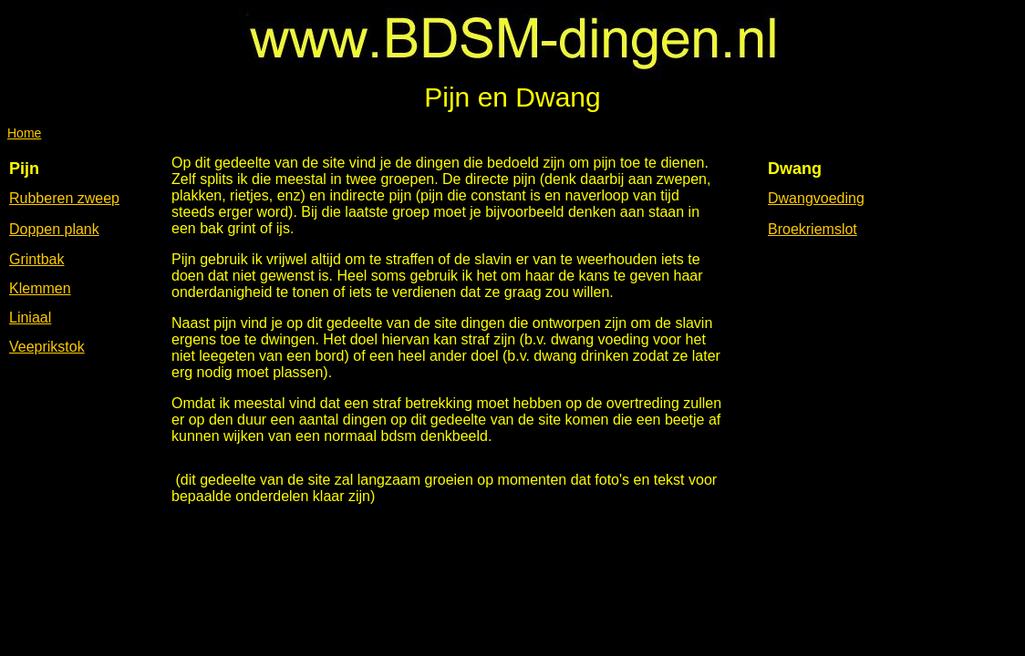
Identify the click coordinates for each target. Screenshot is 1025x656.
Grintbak (36, 259)
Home (24, 133)
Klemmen (40, 288)
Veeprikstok (47, 346)
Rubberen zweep (64, 198)
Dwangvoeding (816, 198)
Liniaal (30, 317)
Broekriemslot (812, 229)
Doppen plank (54, 229)
